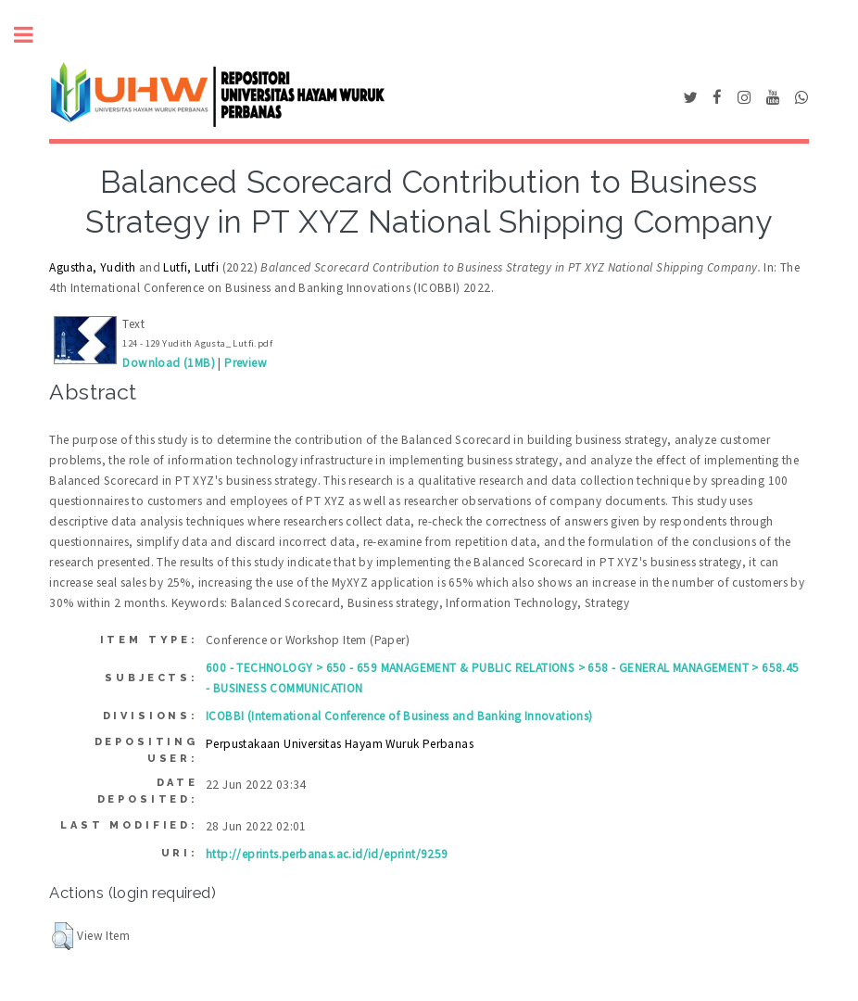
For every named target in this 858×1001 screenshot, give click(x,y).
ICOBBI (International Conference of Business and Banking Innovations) (399, 716)
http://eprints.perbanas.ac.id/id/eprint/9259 (327, 854)
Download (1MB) (168, 363)
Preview (245, 363)
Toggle (33, 35)
